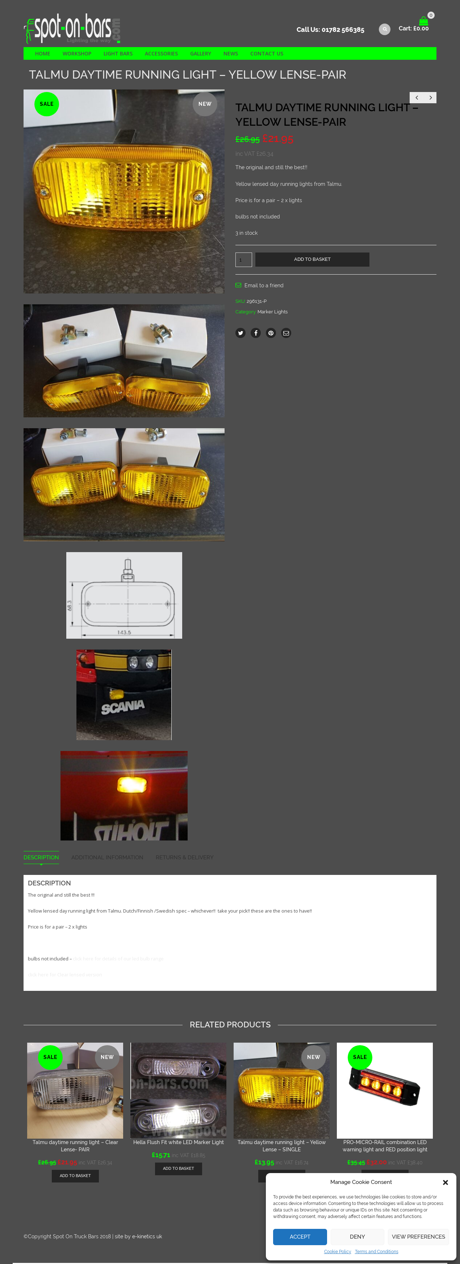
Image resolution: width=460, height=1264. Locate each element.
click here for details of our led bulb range (118, 959)
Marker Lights (273, 312)
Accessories (161, 54)
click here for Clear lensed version (65, 975)
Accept (300, 1237)
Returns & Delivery (185, 858)
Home (42, 54)
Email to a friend (264, 286)
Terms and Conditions (376, 1251)
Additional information (107, 858)
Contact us (266, 54)
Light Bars (118, 54)
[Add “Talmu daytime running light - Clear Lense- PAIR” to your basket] (75, 1177)
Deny (357, 1237)
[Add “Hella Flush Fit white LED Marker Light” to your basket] (178, 1169)
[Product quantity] (243, 261)
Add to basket (312, 260)
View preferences (418, 1237)
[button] (445, 1182)
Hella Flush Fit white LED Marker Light (178, 1143)
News (230, 54)
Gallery (200, 54)
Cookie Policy (337, 1251)
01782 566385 (343, 31)
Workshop (77, 54)
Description (41, 858)
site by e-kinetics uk (138, 1237)
